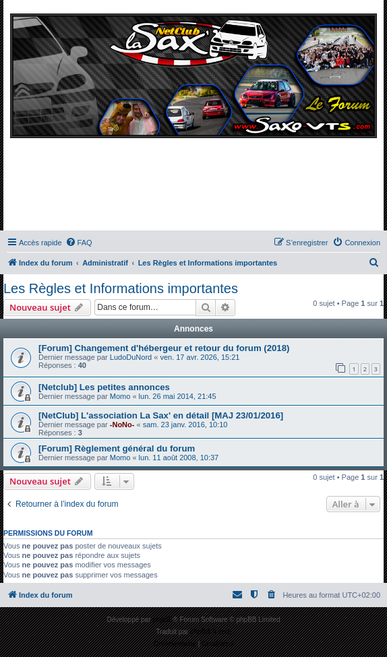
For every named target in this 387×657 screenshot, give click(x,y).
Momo (120, 396)
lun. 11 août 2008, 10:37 (179, 457)
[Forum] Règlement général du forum (116, 448)
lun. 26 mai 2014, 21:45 (177, 396)
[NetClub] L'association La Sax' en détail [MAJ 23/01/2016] (160, 415)
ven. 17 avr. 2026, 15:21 (199, 357)
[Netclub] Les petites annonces (104, 387)
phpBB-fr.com (210, 631)
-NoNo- (122, 424)
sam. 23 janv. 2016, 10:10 (185, 424)
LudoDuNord (131, 357)
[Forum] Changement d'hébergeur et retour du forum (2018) (163, 348)
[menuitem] (78, 242)
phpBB (162, 619)
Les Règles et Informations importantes (120, 288)
